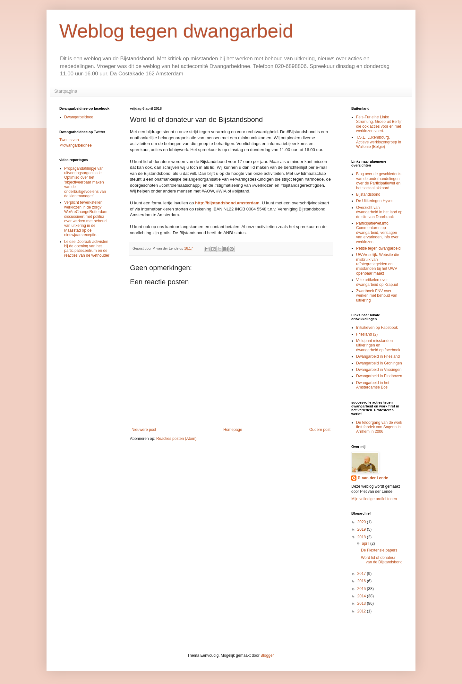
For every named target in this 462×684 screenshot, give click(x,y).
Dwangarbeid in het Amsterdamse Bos (372, 384)
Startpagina (65, 91)
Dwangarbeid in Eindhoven (379, 376)
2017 (362, 573)
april (366, 543)
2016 (362, 581)
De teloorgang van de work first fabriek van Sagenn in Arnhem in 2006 (379, 427)
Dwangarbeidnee (78, 117)
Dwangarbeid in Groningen (379, 363)
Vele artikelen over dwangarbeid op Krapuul (377, 282)
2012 (362, 611)
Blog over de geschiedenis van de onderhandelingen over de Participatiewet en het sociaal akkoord (378, 181)
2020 (362, 522)
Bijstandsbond (368, 194)
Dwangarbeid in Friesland (378, 356)
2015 (362, 588)
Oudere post (319, 429)
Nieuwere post (144, 429)
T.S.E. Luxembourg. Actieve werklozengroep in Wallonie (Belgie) (378, 142)
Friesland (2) (367, 334)
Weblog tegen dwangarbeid (176, 31)
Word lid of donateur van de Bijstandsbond (382, 559)
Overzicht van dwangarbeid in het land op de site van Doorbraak (379, 212)
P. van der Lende (373, 478)
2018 (362, 537)
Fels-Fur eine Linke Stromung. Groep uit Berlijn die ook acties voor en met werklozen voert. (379, 124)
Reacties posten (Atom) (176, 438)
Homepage (232, 429)
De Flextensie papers (379, 550)
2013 (362, 603)
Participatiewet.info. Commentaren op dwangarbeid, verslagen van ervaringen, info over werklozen (377, 232)
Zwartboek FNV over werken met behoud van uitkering (376, 296)
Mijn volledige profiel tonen (374, 499)
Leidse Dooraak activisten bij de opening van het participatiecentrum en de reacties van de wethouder (86, 248)
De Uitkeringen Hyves (374, 201)
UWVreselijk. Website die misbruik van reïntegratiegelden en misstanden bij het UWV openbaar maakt (377, 264)
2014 (362, 596)
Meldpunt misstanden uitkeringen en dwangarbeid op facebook (378, 345)
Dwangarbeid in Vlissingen (378, 369)
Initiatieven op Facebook (377, 327)
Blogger (267, 655)
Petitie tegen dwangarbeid (378, 248)
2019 (362, 529)
